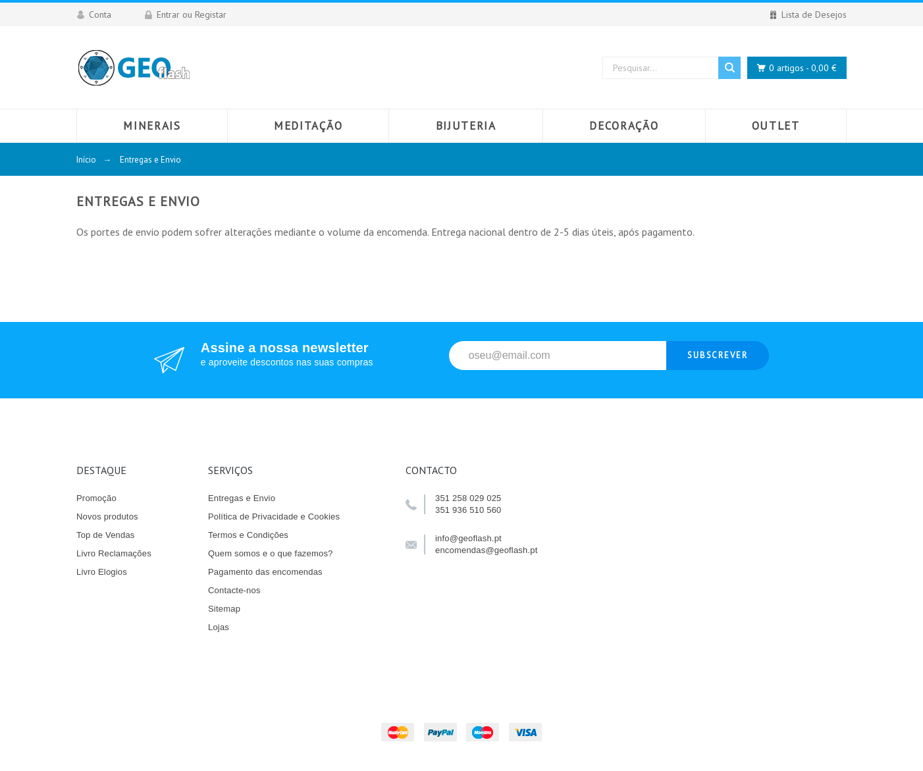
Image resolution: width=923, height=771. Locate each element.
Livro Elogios (101, 572)
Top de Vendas (105, 535)
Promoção (96, 498)
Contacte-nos (234, 590)
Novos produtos (107, 516)
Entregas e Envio (241, 498)
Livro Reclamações (113, 553)
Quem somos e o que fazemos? (270, 553)
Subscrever (718, 355)
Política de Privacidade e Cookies (274, 516)
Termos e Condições (248, 535)
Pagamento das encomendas (265, 572)
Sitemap (224, 609)
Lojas (218, 627)
